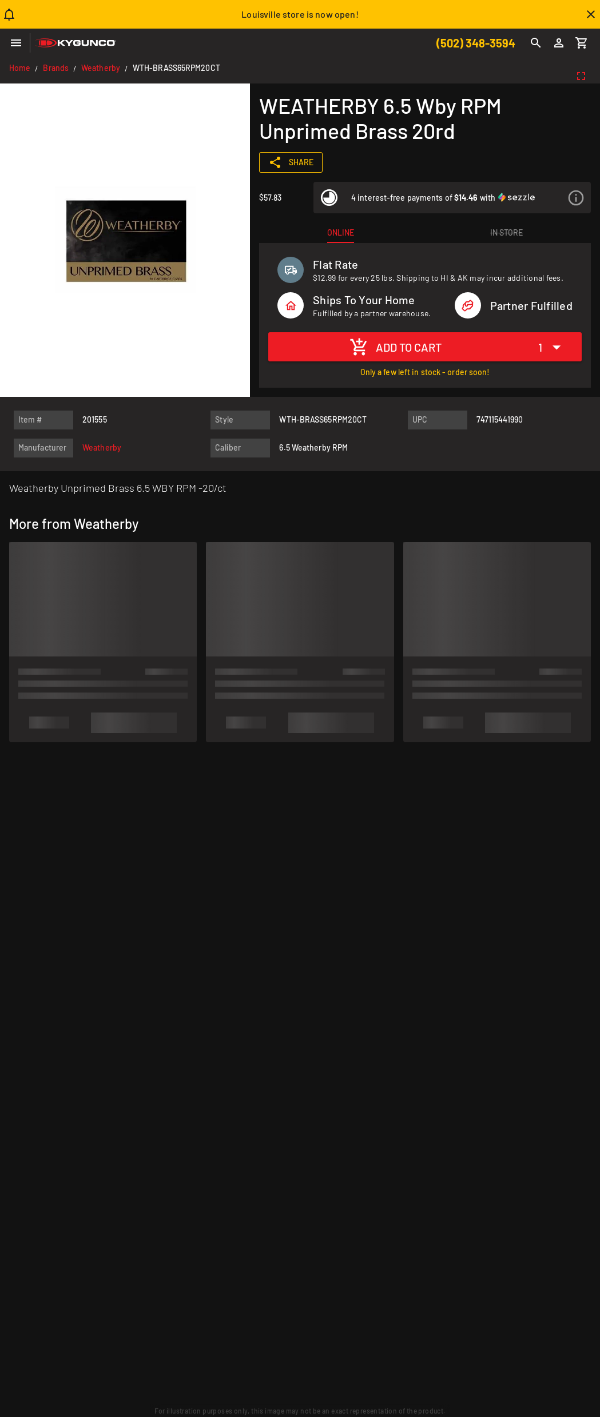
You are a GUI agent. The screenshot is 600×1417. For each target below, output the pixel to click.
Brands (56, 68)
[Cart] (581, 42)
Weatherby (100, 68)
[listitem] (452, 197)
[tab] (340, 232)
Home (19, 68)
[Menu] (16, 43)
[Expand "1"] (552, 346)
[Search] (535, 42)
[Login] (558, 42)
